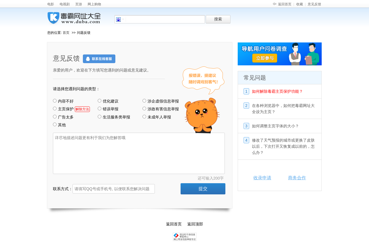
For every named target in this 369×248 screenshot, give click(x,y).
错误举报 (108, 109)
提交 (202, 188)
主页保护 (71, 109)
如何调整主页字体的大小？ (275, 126)
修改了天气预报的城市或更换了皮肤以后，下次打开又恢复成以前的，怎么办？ (283, 146)
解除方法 (82, 109)
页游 (78, 4)
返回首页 (284, 4)
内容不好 (63, 101)
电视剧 (65, 4)
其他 (59, 125)
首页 (66, 33)
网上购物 (94, 4)
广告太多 (63, 117)
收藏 (299, 4)
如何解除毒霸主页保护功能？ (277, 91)
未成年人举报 (157, 117)
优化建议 (108, 101)
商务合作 (297, 177)
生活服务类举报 (114, 117)
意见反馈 (314, 4)
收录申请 (262, 177)
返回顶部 (195, 224)
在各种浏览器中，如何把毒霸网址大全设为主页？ (283, 108)
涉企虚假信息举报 (161, 101)
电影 (50, 4)
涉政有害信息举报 (161, 109)
